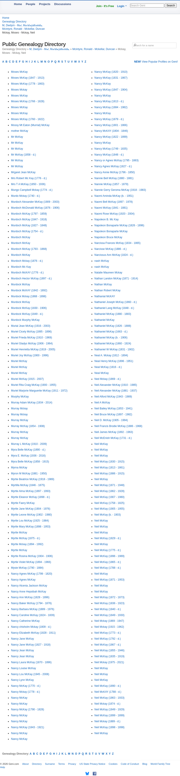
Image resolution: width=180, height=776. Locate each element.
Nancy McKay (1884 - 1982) (111, 107)
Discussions (62, 4)
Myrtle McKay (19, 532)
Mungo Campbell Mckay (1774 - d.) (31, 189)
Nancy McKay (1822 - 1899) (111, 136)
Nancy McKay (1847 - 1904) (111, 89)
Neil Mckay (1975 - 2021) (109, 662)
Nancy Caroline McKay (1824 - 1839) (33, 615)
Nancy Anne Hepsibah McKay (28, 591)
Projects (44, 4)
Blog (144, 764)
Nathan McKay (103, 284)
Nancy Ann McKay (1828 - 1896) (30, 597)
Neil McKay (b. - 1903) (108, 514)
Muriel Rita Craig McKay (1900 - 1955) (33, 384)
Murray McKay (19, 420)
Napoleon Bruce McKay (108, 237)
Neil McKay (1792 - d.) (108, 638)
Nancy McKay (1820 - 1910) (111, 71)
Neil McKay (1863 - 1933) (110, 697)
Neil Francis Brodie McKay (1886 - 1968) (118, 426)
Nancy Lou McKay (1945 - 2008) (30, 674)
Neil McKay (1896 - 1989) (110, 556)
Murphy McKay (20, 396)
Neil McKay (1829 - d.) (108, 538)
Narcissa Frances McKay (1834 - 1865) (118, 243)
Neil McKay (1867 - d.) (108, 644)
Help (2, 767)
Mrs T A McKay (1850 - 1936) (28, 184)
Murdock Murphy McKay (25, 319)
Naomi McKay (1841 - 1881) (111, 207)
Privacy (72, 764)
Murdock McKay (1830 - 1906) (29, 308)
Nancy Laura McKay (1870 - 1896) (31, 662)
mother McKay (19, 130)
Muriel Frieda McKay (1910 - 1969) (31, 337)
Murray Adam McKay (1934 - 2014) (31, 402)
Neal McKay (102, 373)
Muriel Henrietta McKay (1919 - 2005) (33, 349)
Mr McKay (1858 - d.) (23, 154)
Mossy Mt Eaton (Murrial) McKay (30, 125)
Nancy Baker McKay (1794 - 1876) (31, 603)
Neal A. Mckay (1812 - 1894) (111, 355)
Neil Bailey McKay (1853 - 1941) (114, 408)
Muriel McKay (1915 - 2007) (27, 379)
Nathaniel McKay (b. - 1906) (111, 337)
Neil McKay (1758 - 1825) (110, 503)
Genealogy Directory (14, 21)
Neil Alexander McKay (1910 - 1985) (116, 384)
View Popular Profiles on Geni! (156, 61)
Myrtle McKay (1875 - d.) (25, 538)
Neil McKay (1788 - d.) (108, 567)
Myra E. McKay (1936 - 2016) (28, 455)
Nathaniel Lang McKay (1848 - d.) (114, 308)
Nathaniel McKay (105, 319)
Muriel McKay (19, 361)
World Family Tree (160, 764)
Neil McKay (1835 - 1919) (110, 656)
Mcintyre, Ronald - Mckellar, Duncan (23, 28)
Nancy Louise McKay (23, 668)
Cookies (113, 764)
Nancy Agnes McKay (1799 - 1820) (31, 573)
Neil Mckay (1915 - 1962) (109, 626)
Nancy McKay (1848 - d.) (109, 154)
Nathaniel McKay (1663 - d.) (111, 331)
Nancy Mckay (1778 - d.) (25, 691)
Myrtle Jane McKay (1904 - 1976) (30, 508)
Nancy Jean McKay (22, 650)
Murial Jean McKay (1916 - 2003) (30, 325)
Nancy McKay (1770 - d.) (25, 685)
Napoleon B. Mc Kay (107, 219)
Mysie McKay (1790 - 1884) (27, 567)
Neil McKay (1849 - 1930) (110, 615)
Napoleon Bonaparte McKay (111, 231)
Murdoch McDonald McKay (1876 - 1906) (35, 207)
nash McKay (102, 260)
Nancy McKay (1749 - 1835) (111, 148)
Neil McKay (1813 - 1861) (110, 467)
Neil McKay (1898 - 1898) (110, 727)
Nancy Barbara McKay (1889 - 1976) (32, 609)
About (25, 764)
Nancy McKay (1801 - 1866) (111, 125)
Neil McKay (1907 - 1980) (110, 497)
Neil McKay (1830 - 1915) (110, 461)
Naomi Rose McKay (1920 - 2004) (115, 213)
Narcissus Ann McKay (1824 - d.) (114, 254)
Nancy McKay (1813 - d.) (109, 101)
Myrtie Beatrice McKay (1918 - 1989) (32, 479)
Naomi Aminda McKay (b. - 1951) (114, 195)
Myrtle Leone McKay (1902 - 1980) (31, 514)
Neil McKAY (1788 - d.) (108, 691)
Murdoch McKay (20, 237)
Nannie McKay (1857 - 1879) (111, 184)
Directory (37, 764)
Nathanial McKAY (105, 296)
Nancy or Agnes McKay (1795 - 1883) (117, 160)
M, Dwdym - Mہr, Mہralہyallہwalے (22, 25)
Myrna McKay (19, 467)
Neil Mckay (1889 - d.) (107, 721)
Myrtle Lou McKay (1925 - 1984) (30, 520)
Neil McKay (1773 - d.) (108, 632)
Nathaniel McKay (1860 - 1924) (113, 343)
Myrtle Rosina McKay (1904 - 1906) (32, 556)
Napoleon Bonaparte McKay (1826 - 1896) (119, 225)
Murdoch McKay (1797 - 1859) (29, 213)
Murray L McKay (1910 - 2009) (29, 444)
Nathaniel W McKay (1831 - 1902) (115, 349)
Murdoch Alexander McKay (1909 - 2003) (35, 201)
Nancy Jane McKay (22, 638)
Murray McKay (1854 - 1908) (28, 426)
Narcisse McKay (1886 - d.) (111, 249)
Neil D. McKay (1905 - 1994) (111, 420)
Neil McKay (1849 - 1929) (110, 709)
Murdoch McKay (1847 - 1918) (29, 219)
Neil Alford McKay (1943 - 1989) (113, 396)
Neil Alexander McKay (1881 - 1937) (116, 390)
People (30, 4)
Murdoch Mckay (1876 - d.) (27, 260)
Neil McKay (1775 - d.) (108, 550)
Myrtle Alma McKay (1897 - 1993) (30, 491)
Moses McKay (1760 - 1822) (27, 119)
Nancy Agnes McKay (23, 579)
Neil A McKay (102, 402)
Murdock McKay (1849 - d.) (27, 314)
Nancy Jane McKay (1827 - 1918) (31, 644)
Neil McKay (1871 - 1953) (110, 579)
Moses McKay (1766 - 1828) (27, 101)
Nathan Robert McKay (108, 290)
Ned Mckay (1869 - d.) (108, 379)
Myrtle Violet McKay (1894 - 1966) (31, 562)
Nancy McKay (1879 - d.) (109, 119)
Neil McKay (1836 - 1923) (110, 603)
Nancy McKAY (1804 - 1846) (111, 130)
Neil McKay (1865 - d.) (108, 562)
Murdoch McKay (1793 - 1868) (29, 249)
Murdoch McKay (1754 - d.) (27, 231)
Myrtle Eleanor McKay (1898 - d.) (30, 497)
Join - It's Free (105, 6)
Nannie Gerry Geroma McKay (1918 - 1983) (120, 189)
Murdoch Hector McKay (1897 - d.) (31, 278)
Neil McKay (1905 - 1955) (110, 508)
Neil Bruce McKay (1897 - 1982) (113, 414)
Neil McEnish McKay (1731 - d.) (113, 438)
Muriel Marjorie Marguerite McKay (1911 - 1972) (39, 390)
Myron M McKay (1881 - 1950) (29, 473)
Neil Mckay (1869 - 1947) (109, 620)
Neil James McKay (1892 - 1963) (114, 432)
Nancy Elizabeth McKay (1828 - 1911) (33, 632)
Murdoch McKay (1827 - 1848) (29, 225)
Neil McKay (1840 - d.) (108, 609)
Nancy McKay (19, 697)
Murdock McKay (20, 284)
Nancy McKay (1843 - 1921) (27, 727)
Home (18, 4)
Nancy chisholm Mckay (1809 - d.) (31, 626)
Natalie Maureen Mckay (108, 272)
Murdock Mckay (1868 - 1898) (28, 296)
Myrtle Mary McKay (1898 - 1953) (30, 526)
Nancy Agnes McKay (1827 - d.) (113, 166)
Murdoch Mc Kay (21, 266)
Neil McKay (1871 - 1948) (110, 485)
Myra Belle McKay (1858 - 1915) (30, 461)
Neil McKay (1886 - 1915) (110, 473)
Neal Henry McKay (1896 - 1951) (114, 361)
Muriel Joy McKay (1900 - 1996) (30, 355)
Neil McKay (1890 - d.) (108, 685)
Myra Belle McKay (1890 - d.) (28, 449)
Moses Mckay (19, 89)
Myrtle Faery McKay (23, 503)
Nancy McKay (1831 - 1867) (111, 77)
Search (171, 5)
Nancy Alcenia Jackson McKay (29, 585)
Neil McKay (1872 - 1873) (110, 597)
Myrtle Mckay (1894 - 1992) (27, 544)
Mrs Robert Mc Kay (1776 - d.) (29, 178)
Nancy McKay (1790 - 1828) (27, 709)
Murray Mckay (19, 408)
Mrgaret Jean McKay (23, 172)
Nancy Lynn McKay (22, 679)
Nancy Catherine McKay (25, 620)
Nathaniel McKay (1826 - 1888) (113, 325)
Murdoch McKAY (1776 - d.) (27, 272)
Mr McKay (17, 136)
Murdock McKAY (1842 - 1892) (29, 290)
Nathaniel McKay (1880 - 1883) (113, 314)
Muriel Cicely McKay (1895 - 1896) (31, 331)
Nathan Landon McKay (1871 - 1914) (116, 278)
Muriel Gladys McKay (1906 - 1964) (32, 343)
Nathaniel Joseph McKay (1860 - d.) (116, 302)
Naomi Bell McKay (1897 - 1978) (114, 201)
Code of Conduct (130, 764)
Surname (50, 764)
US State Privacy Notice (92, 764)
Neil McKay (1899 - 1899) (110, 715)
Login (120, 6)
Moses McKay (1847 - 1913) (27, 77)
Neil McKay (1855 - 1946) (110, 650)
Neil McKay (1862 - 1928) (110, 491)
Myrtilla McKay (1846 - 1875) (28, 485)
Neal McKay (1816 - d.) (108, 367)
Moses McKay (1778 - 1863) (27, 83)
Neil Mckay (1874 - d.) (107, 703)
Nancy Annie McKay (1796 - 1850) (115, 172)
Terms (61, 764)
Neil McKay (101, 444)
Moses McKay (19, 71)
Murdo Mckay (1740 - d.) (25, 195)
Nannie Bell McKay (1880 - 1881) (114, 178)
